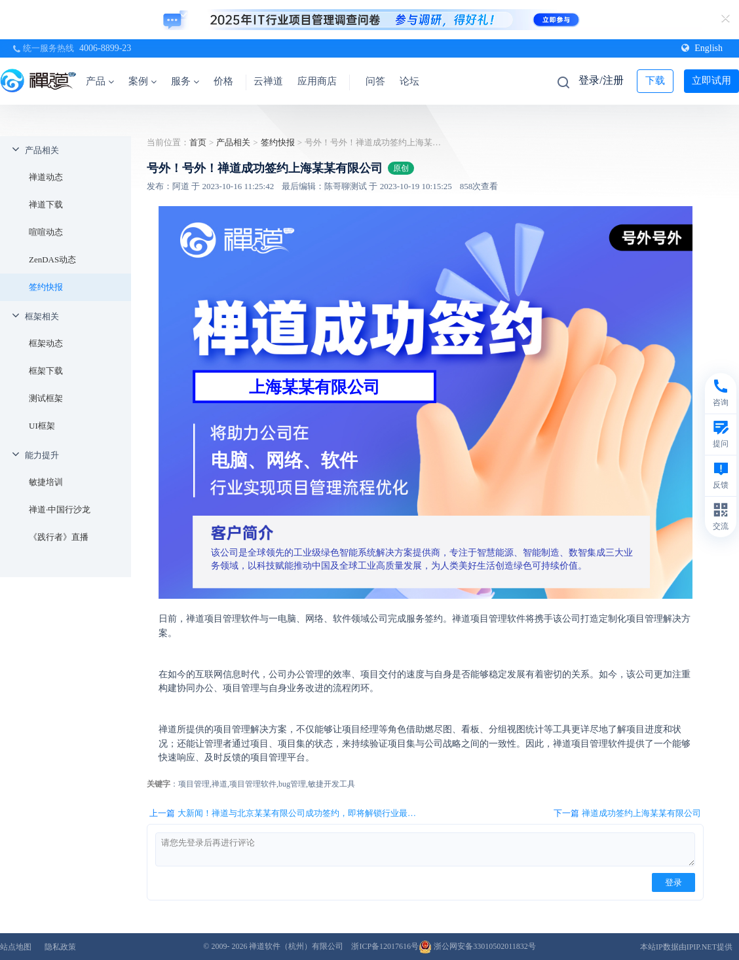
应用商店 (317, 81)
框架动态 (46, 343)
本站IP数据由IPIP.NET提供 (686, 946)
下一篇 (627, 813)
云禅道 (268, 81)
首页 (197, 142)
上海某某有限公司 (314, 387)
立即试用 (711, 80)
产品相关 (42, 150)
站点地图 (15, 946)
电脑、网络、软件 (284, 460)
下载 (655, 80)
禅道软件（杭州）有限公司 (296, 946)
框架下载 (46, 371)
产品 (100, 81)
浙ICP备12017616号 (385, 946)
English (702, 48)
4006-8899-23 (105, 48)
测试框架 (46, 398)
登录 (673, 882)
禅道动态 (46, 177)
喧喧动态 (46, 232)
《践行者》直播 (58, 537)
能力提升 (42, 455)
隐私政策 (60, 946)
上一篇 (284, 813)
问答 (375, 81)
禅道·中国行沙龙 (59, 509)
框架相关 (42, 316)
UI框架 (42, 426)
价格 (223, 81)
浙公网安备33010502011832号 (477, 946)
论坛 (409, 81)
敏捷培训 (46, 482)
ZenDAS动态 (52, 259)
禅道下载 (46, 204)
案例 (142, 81)
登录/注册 (600, 80)
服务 (185, 81)
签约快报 (46, 287)
